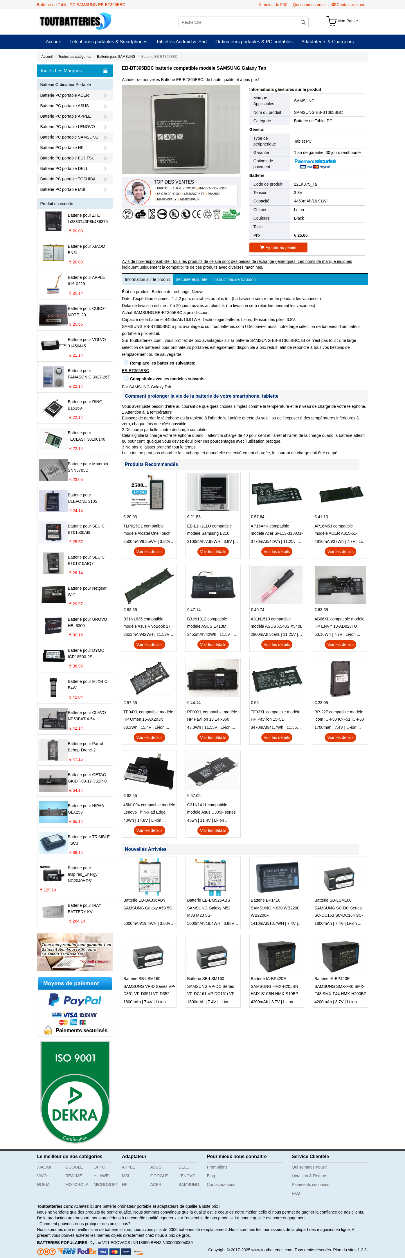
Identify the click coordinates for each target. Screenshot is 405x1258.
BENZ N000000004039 (172, 1242)
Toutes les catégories (74, 57)
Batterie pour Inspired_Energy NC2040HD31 (83, 874)
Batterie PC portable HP (62, 147)
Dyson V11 (99, 1242)
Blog (211, 1175)
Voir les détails (149, 551)
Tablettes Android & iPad (181, 41)
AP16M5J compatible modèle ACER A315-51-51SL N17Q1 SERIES (336, 530)
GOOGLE (74, 1167)
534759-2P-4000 (168, 193)
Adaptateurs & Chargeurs (327, 41)
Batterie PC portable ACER (64, 95)
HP (124, 1184)
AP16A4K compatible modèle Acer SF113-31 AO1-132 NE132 (277, 530)
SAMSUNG (304, 100)
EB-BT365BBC (135, 370)
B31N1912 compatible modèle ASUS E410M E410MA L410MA (207, 623)
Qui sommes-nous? (309, 1167)
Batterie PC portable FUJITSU (67, 158)
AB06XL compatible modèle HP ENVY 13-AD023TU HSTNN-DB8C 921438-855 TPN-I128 (339, 623)
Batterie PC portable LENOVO (67, 126)
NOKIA (43, 1184)
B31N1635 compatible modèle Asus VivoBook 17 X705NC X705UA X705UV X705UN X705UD (147, 623)
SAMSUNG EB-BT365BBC (318, 112)
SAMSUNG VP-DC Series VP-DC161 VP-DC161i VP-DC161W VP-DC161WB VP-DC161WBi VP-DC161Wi (212, 990)
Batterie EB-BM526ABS (208, 900)
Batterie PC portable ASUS (64, 105)
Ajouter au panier (278, 247)
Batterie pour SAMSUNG (116, 57)
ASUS (155, 1167)
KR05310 (163, 188)
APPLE (128, 1167)
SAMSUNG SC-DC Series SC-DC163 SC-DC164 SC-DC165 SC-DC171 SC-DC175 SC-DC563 (338, 912)
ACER (156, 1184)
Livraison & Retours (309, 1175)
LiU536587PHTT (193, 193)
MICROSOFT (106, 1184)
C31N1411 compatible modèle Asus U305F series (211, 808)
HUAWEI (102, 1175)
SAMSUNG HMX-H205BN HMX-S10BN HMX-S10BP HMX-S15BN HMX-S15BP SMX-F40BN (274, 990)
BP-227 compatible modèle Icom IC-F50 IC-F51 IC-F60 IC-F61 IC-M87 (339, 716)
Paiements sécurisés (310, 1184)
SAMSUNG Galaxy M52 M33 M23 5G (208, 912)
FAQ (296, 1193)
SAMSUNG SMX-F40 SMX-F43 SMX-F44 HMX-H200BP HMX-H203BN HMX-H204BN (340, 990)
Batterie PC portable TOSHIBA (68, 179)
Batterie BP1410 (265, 900)
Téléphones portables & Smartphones (108, 41)
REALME (73, 1175)
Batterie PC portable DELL (64, 168)
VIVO (42, 1175)
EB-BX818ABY (190, 199)
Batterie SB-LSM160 (333, 900)
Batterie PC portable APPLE (65, 116)
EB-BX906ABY (167, 199)
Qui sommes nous (309, 4)
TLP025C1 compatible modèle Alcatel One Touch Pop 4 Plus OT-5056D (146, 530)
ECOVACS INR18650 (130, 1242)
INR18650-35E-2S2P (213, 188)
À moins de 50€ (273, 4)
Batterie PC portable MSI (62, 189)
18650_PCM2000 (184, 188)
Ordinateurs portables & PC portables (254, 41)
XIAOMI (44, 1167)
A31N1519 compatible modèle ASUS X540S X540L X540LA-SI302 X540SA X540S (276, 623)
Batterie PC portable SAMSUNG (69, 137)
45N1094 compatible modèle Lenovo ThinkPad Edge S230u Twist (149, 809)
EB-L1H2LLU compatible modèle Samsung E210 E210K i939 (209, 530)
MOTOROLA (77, 1184)
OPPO (99, 1167)
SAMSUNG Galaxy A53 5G (147, 908)
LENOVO (187, 1175)
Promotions (217, 1167)
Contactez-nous (350, 4)
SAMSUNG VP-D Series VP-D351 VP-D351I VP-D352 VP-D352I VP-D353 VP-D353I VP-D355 (149, 990)
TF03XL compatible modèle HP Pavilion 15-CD (275, 716)
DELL (184, 1167)
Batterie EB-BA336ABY (144, 900)
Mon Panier (347, 21)
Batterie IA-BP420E (268, 978)
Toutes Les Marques (73, 70)
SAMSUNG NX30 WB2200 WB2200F (275, 912)
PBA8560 (214, 193)
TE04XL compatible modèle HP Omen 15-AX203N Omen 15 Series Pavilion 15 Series (148, 716)
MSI (125, 1175)
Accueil (53, 41)
